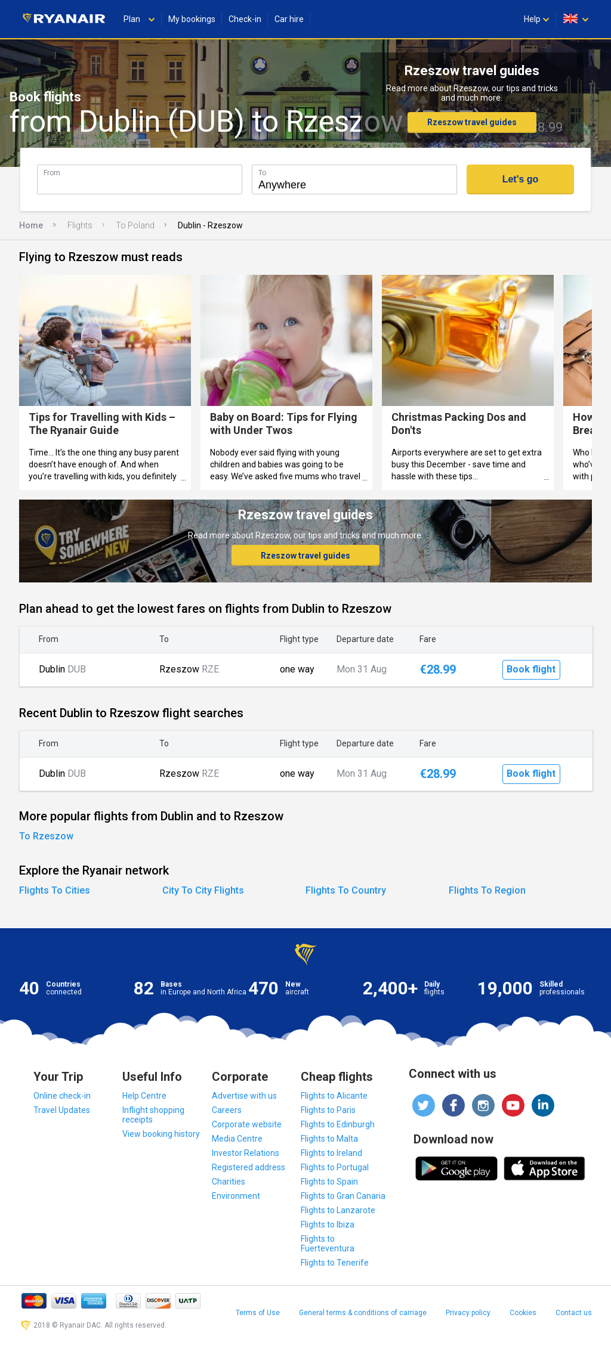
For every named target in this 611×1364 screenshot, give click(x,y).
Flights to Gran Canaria (343, 1196)
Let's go (520, 179)
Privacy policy (468, 1313)
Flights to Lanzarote (338, 1210)
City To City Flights (203, 890)
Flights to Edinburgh (338, 1124)
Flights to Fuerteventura (327, 1243)
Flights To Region (487, 890)
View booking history (161, 1134)
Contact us (574, 1313)
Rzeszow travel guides (472, 122)
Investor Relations (245, 1153)
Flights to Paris (328, 1110)
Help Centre (144, 1095)
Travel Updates (61, 1110)
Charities (228, 1181)
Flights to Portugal (335, 1167)
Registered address (248, 1167)
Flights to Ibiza (327, 1224)
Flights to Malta (329, 1138)
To (262, 172)
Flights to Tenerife (335, 1262)
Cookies (523, 1313)
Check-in (245, 19)
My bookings (191, 19)
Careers (227, 1110)
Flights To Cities (54, 890)
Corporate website (247, 1124)
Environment (236, 1196)
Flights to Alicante (334, 1095)
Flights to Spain (329, 1181)
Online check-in (62, 1095)
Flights (79, 225)
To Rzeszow (46, 836)
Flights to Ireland (331, 1153)
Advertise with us (244, 1095)
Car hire (289, 19)
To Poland (135, 225)
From (52, 172)
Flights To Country (346, 890)
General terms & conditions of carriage (363, 1313)
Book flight (531, 669)
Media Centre (237, 1138)
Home (31, 225)
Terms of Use (258, 1313)
